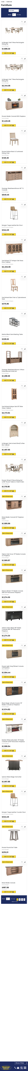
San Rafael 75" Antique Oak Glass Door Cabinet (12, 261)
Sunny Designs (5, 46)
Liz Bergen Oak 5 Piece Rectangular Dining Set (13, 43)
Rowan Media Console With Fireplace (13, 116)
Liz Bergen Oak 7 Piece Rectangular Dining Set (13, 80)
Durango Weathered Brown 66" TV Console (13, 189)
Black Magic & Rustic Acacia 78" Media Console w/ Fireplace (12, 703)
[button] (22, 21)
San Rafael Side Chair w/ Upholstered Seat (14, 298)
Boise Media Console (8, 883)
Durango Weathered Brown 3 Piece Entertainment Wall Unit (13, 370)
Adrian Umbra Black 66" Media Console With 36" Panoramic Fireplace (11, 629)
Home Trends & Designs (7, 227)
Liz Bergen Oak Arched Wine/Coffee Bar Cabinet (13, 444)
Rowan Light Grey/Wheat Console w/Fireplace (12, 667)
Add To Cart (9, 53)
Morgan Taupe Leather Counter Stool (14, 812)
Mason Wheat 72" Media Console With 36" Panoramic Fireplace (12, 591)
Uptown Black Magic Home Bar (11, 777)
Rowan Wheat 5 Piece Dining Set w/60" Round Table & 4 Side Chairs (13, 481)
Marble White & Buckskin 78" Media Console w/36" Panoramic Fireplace (13, 740)
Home (2, 1)
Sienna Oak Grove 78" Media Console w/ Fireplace (14, 554)
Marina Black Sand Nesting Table (12, 334)
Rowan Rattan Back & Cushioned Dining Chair (12, 152)
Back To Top (15, 901)
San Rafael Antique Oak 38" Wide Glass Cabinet (12, 407)
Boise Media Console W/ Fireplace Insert (13, 517)
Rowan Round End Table (9, 847)
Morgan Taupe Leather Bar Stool (12, 225)
